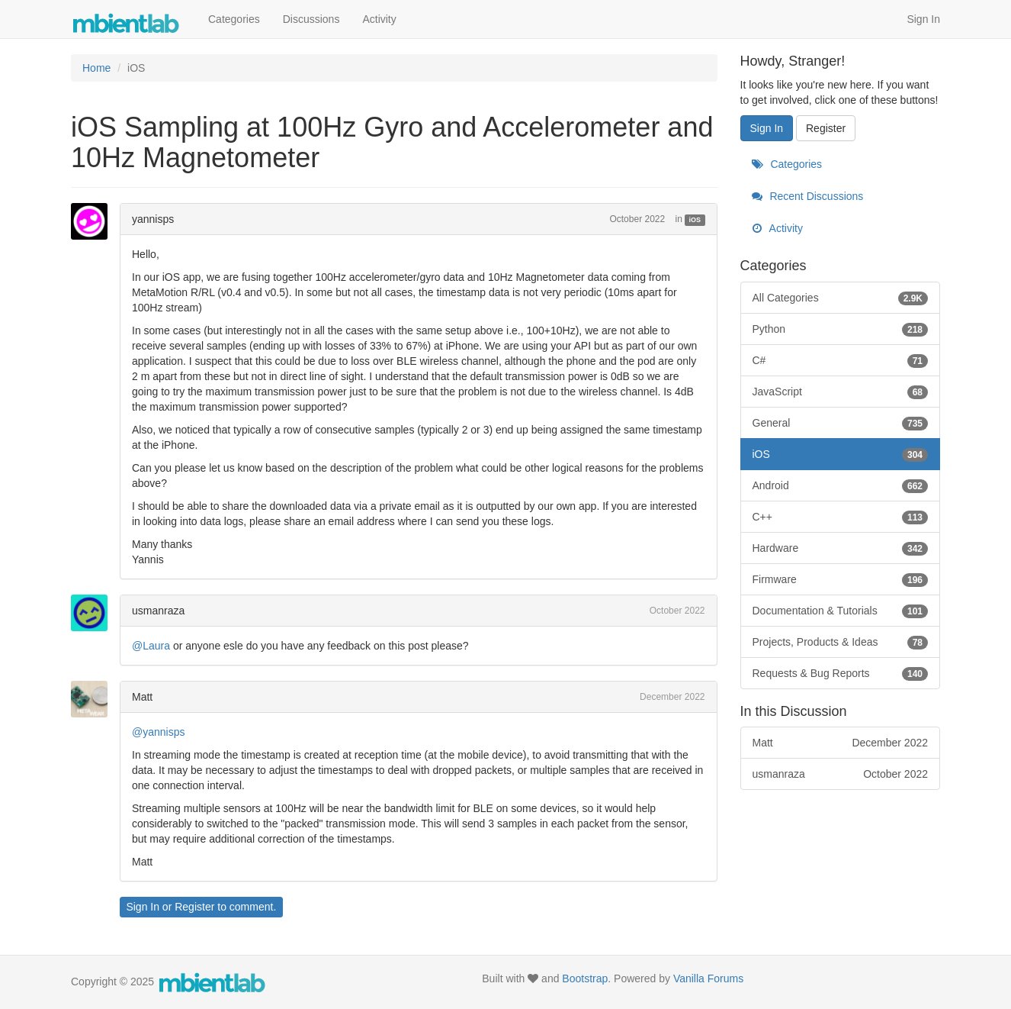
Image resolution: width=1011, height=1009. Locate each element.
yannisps (153, 219)
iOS (695, 220)
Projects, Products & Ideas (841, 642)
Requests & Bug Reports (841, 673)
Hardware (841, 548)
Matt (142, 697)
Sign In (923, 19)
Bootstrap (585, 978)
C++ (841, 516)
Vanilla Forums (708, 978)
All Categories (841, 297)
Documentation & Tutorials (841, 610)
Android (841, 485)
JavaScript (841, 391)
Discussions (311, 19)
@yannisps (158, 732)
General (841, 422)
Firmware (841, 579)
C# (841, 360)
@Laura (151, 646)
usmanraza (158, 610)
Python (841, 329)
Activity (379, 19)
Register (194, 907)
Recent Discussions (808, 196)
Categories (234, 19)
